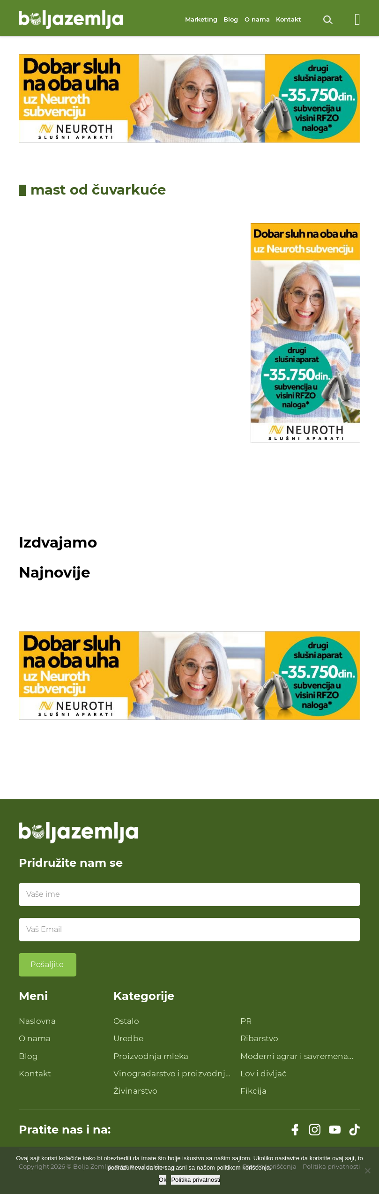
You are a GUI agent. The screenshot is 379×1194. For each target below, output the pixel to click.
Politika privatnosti (195, 1179)
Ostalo (126, 1021)
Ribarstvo (259, 1038)
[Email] (190, 929)
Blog (230, 19)
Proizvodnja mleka (150, 1056)
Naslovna (37, 1021)
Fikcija (253, 1091)
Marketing (201, 19)
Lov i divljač (263, 1073)
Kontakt (288, 19)
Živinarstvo (135, 1091)
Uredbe (128, 1038)
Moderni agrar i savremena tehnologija (294, 1056)
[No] (367, 1170)
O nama (257, 19)
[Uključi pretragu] (328, 19)
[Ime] (190, 894)
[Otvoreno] (357, 20)
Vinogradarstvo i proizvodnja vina (171, 1074)
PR (246, 1021)
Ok (163, 1179)
